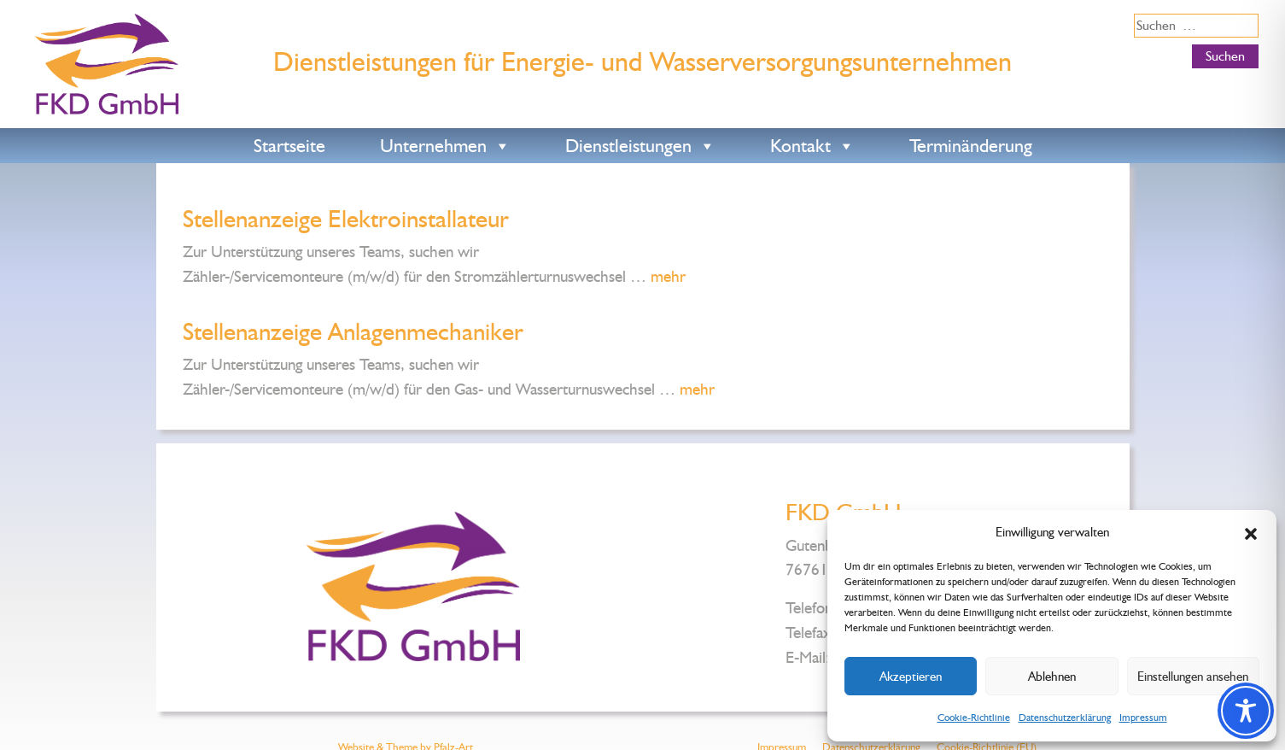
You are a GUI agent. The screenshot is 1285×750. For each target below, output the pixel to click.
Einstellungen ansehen (1192, 676)
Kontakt (812, 146)
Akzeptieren (910, 676)
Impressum (1143, 718)
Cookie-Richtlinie (973, 718)
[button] (1250, 532)
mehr (668, 276)
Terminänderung (970, 145)
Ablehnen (1052, 676)
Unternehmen (445, 146)
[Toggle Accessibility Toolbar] (1245, 710)
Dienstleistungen (640, 146)
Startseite (289, 145)
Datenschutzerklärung (1065, 718)
